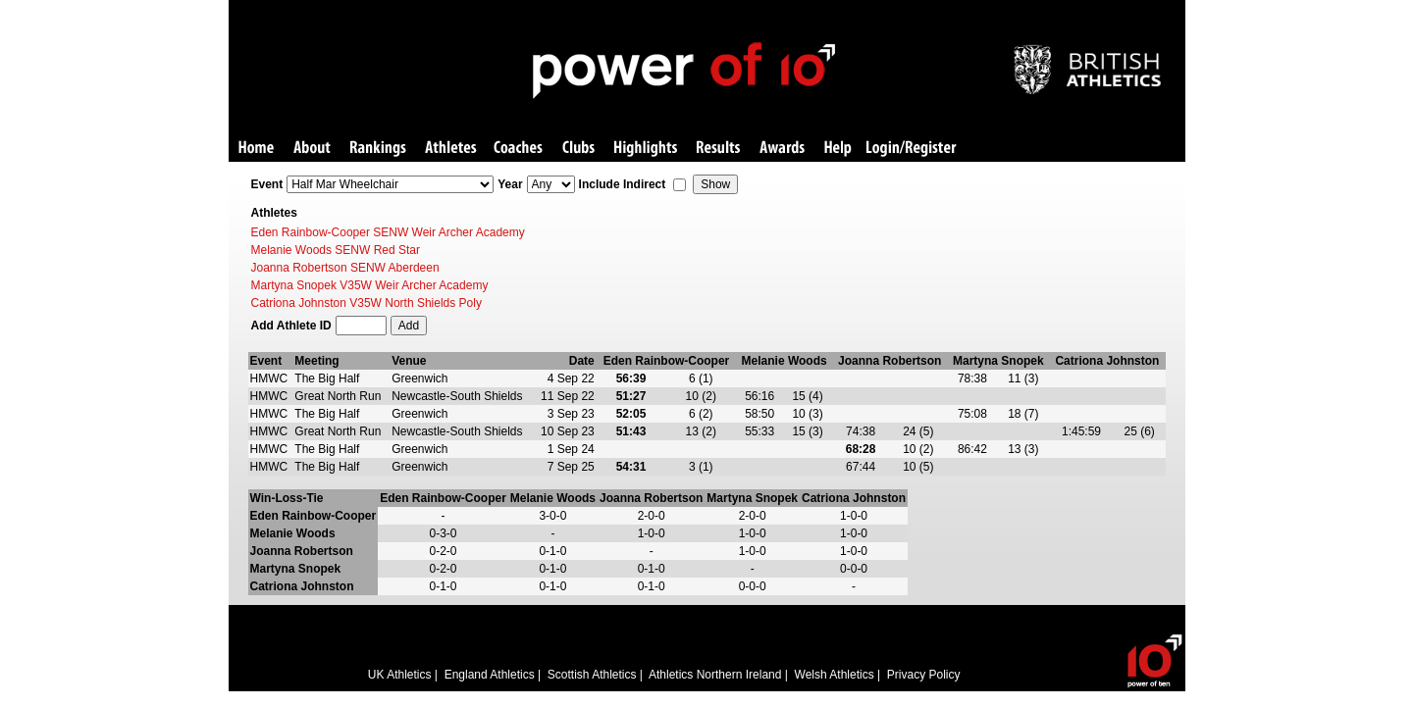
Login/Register (911, 148)
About (312, 148)
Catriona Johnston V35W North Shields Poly (366, 303)
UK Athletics (400, 674)
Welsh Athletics (834, 674)
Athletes (451, 148)
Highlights (645, 148)
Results (718, 148)
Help (838, 148)
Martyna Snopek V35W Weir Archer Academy (370, 285)
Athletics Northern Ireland (715, 674)
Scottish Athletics (592, 674)
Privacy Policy (924, 674)
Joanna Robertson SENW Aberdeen (345, 268)
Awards (782, 148)
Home (256, 148)
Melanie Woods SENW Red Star (336, 250)
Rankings (378, 148)
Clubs (578, 148)
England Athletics (490, 674)
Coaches (518, 148)
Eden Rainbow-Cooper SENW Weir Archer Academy (388, 232)
